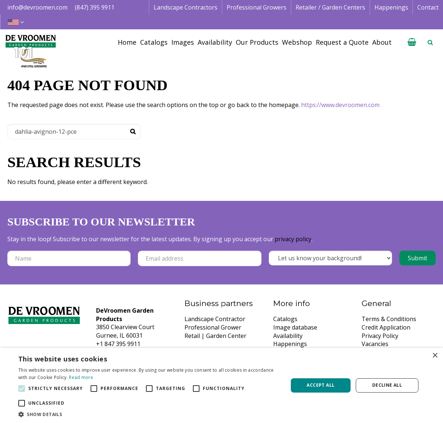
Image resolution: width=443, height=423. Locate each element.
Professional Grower (212, 327)
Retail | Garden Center (215, 336)
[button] (149, 414)
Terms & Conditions (389, 319)
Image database (295, 327)
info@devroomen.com (37, 7)
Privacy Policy (380, 336)
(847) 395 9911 (94, 7)
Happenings (290, 344)
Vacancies (375, 344)
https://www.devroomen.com (340, 105)
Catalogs (285, 319)
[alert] (221, 385)
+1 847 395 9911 (118, 344)
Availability (288, 336)
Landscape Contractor (214, 319)
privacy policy (293, 239)
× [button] (434, 355)
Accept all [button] (320, 385)
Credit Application (386, 327)
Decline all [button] (387, 385)
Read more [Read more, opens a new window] (81, 377)
